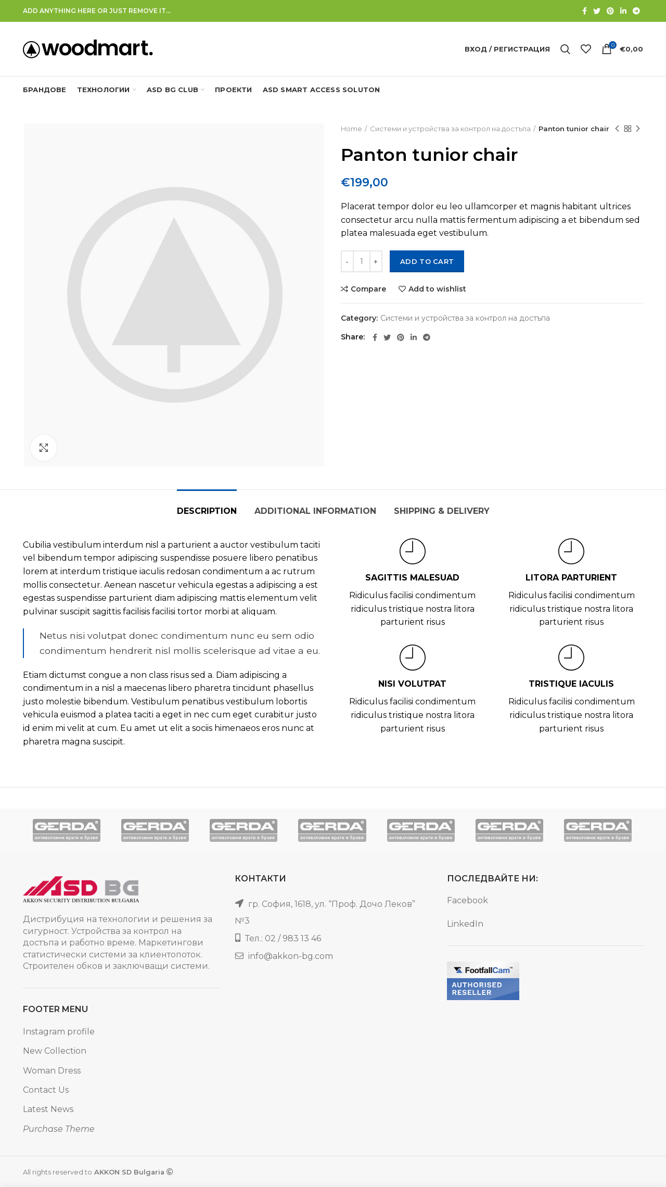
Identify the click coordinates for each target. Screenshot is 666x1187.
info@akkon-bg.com (290, 956)
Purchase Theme (59, 1129)
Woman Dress (52, 1071)
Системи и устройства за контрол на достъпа (450, 128)
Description (207, 511)
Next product (638, 129)
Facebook (467, 900)
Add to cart (427, 261)
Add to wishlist (437, 289)
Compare (368, 289)
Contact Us (46, 1090)
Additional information (315, 511)
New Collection (54, 1051)
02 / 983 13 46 (293, 938)
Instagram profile (59, 1032)
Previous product (617, 129)
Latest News (48, 1109)
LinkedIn (465, 924)
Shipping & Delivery (442, 511)
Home (351, 128)
